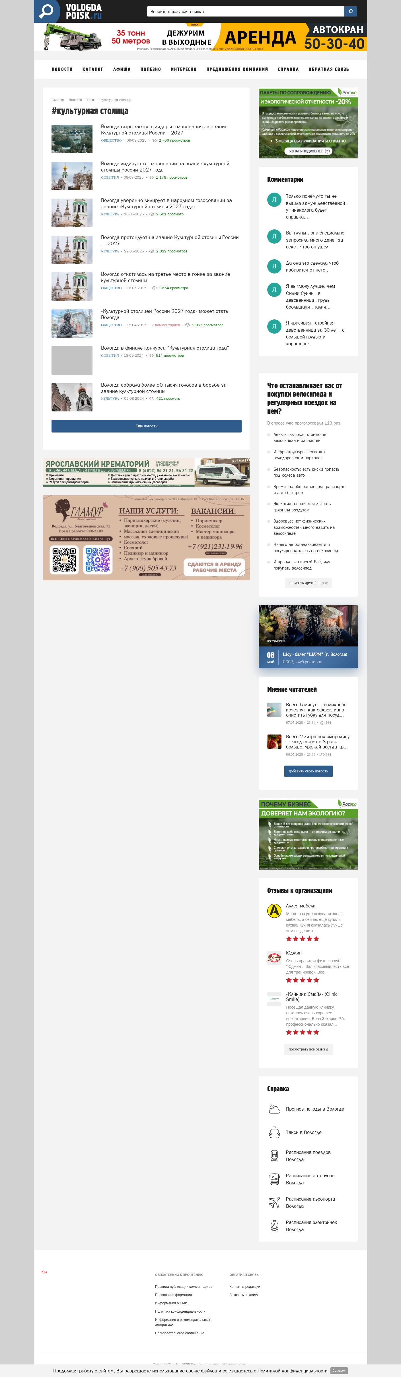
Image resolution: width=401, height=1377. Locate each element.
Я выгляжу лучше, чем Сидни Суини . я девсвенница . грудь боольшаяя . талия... (310, 296)
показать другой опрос (308, 583)
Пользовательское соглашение (179, 1333)
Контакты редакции (245, 1287)
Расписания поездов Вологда (308, 1155)
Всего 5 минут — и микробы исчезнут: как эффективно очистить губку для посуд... (316, 709)
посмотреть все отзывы (308, 1049)
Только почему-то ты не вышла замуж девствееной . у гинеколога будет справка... (317, 206)
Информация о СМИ (171, 1303)
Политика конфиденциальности (180, 1311)
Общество (112, 140)
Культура (110, 214)
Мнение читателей (292, 690)
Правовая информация (173, 1295)
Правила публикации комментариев (183, 1287)
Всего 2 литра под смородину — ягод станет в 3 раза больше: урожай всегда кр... (317, 741)
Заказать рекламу (244, 1295)
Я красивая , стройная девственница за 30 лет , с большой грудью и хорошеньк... (315, 333)
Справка (278, 1089)
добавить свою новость (308, 771)
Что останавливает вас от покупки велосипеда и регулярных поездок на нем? (304, 399)
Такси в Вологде (304, 1132)
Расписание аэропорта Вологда (310, 1202)
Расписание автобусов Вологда (310, 1179)
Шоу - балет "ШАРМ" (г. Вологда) (315, 654)
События (110, 177)
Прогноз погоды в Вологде (315, 1109)
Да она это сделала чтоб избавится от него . (312, 266)
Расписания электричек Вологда (311, 1225)
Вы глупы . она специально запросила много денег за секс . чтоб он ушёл (315, 240)
